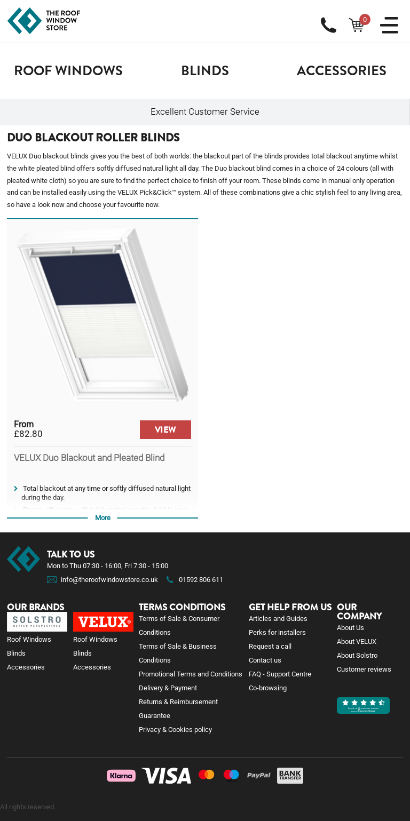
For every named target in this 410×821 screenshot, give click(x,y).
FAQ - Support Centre (280, 674)
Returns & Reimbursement (178, 702)
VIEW (166, 430)
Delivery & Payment (168, 688)
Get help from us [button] (290, 607)
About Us (350, 628)
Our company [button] (359, 612)
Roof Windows (68, 71)
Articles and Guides (278, 619)
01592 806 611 (194, 580)
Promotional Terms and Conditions (190, 674)
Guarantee (154, 716)
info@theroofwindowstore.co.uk (109, 580)
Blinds (205, 71)
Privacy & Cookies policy (175, 730)
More (103, 517)
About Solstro (357, 655)
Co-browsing (268, 688)
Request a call (270, 646)
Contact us (265, 660)
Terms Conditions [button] (182, 607)
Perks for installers (277, 632)
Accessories (342, 71)
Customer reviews (364, 669)
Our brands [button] (35, 607)
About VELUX (356, 641)
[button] (68, 71)
